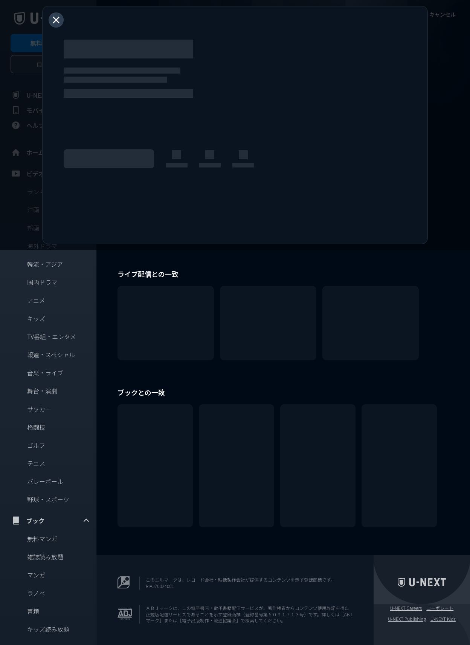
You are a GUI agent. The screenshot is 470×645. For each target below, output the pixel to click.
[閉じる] (56, 20)
